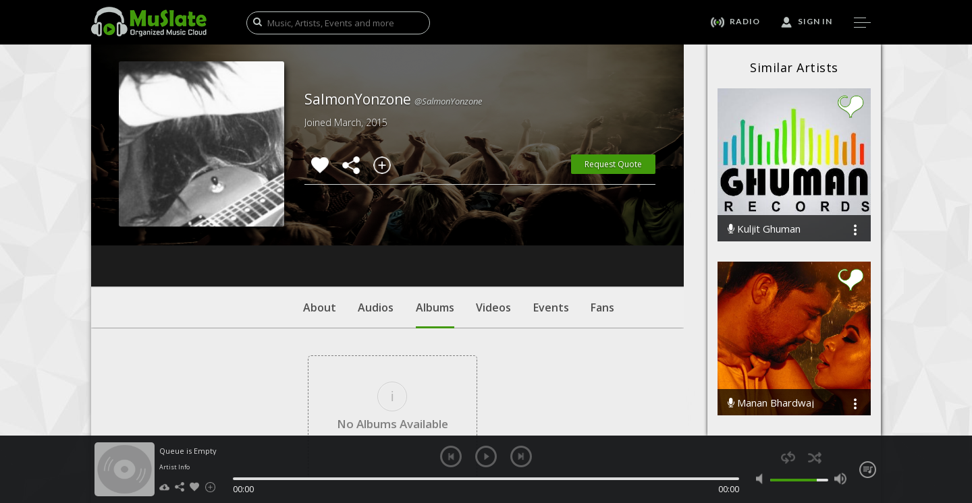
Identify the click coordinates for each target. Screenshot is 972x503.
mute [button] (762, 479)
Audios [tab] (376, 225)
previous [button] (451, 456)
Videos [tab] (493, 225)
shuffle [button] (814, 457)
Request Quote (613, 164)
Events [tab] (551, 225)
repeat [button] (788, 457)
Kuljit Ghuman (764, 229)
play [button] (486, 456)
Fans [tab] (602, 225)
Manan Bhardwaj (771, 403)
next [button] (521, 456)
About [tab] (319, 225)
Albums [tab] (435, 232)
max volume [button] (840, 479)
